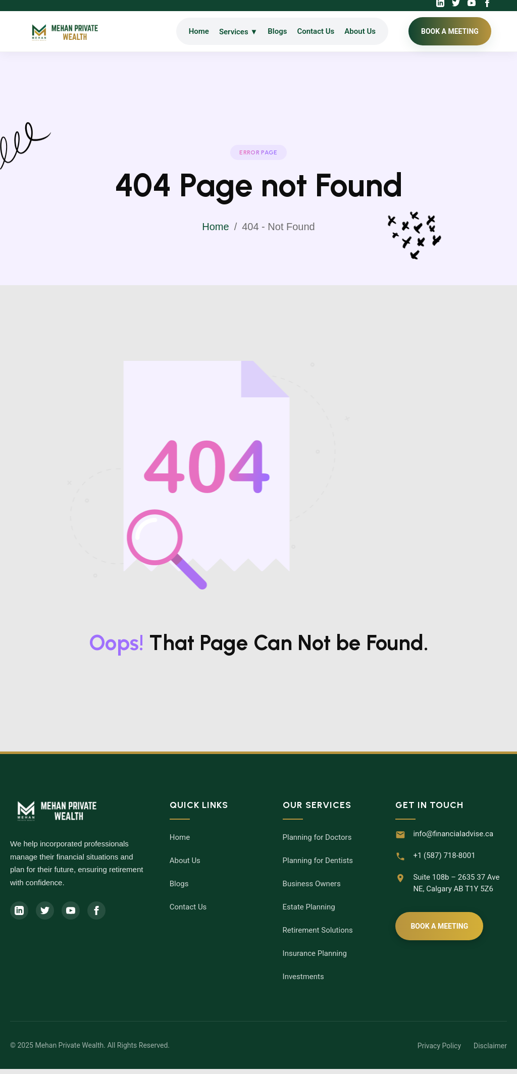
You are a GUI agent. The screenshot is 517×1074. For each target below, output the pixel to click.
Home (199, 31)
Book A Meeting (439, 926)
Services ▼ (238, 31)
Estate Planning (309, 906)
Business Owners (312, 883)
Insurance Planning (315, 953)
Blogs (277, 31)
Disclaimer (490, 1046)
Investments (303, 976)
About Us (360, 31)
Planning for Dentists (318, 860)
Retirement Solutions (318, 930)
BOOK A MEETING (450, 31)
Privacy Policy (439, 1046)
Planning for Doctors (317, 837)
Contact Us (315, 31)
